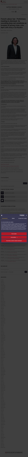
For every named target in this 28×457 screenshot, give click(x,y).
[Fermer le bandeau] (26, 215)
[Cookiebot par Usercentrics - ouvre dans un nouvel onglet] (19, 215)
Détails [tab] (13, 218)
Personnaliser (14, 237)
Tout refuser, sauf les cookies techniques (14, 240)
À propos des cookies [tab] (22, 218)
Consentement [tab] (5, 218)
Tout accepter (14, 233)
